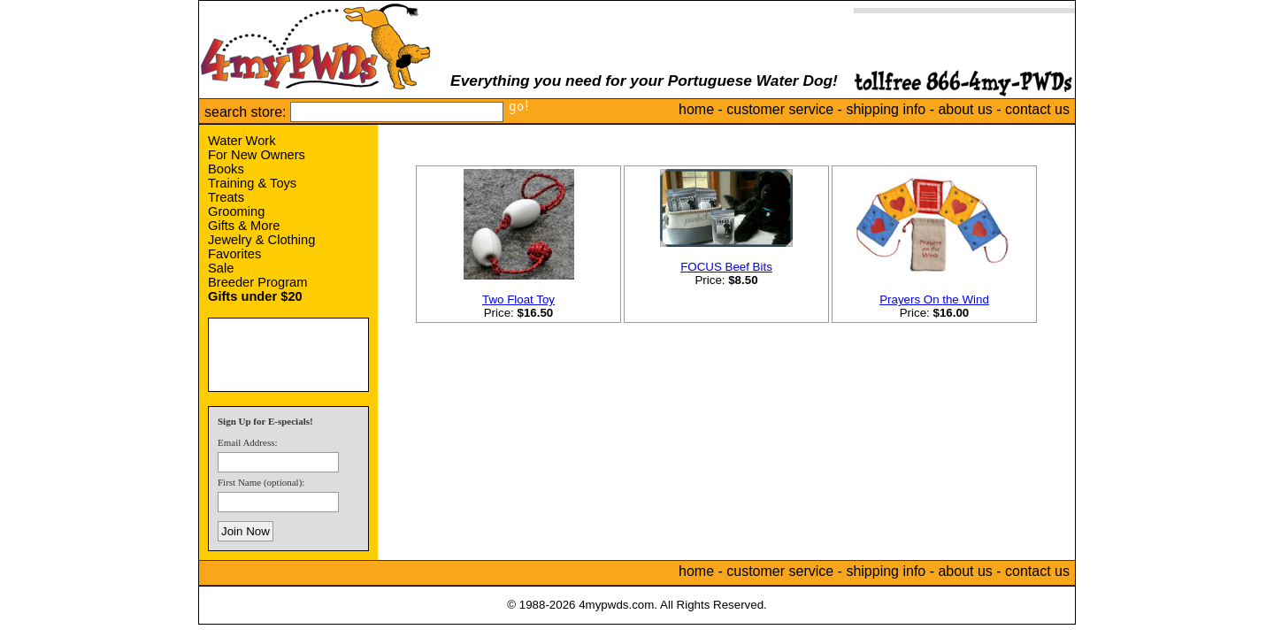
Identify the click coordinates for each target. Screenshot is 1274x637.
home (696, 109)
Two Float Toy (518, 299)
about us (965, 109)
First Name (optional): (261, 482)
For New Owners (256, 155)
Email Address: (248, 442)
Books (226, 169)
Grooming (236, 211)
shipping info (885, 109)
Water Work (242, 141)
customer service (779, 109)
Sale (221, 268)
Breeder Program (257, 282)
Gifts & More (244, 226)
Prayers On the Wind (934, 299)
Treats (226, 197)
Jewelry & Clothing (261, 240)
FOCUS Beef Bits (726, 266)
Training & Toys (252, 183)
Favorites (234, 254)
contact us (1037, 109)
